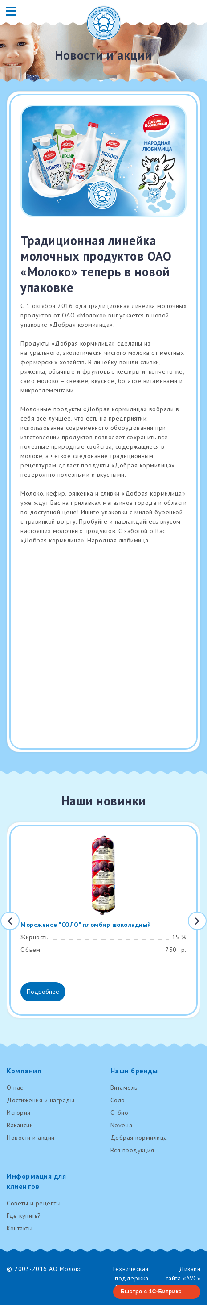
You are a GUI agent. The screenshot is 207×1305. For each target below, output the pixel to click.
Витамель (124, 1088)
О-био (119, 1113)
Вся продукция (132, 1150)
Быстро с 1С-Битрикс (151, 1291)
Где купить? (24, 1216)
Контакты (19, 1228)
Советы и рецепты (34, 1203)
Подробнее (43, 992)
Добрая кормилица (138, 1138)
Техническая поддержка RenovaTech (130, 1278)
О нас (15, 1088)
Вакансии (20, 1125)
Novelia (121, 1125)
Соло (117, 1100)
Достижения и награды (40, 1100)
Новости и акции (31, 1138)
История (19, 1113)
